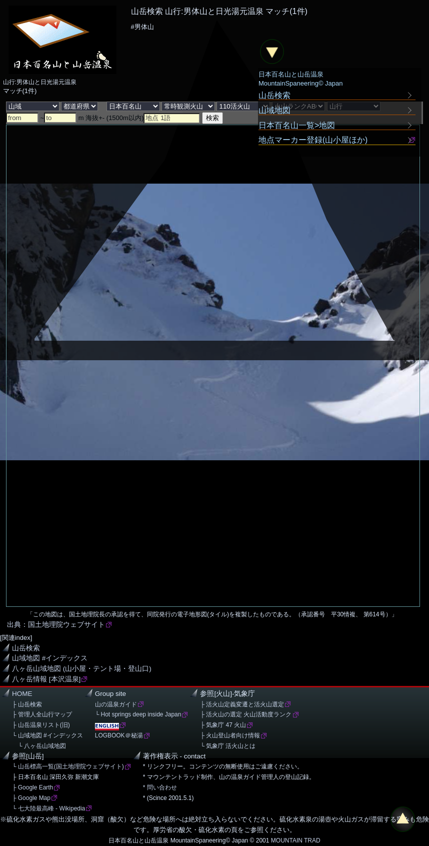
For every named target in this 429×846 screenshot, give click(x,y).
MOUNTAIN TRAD (295, 840)
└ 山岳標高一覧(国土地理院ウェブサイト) (68, 766)
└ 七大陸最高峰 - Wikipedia (48, 808)
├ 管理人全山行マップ (42, 714)
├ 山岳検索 (27, 704)
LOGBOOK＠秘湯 (119, 735)
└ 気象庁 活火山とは (228, 745)
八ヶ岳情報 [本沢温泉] (46, 679)
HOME (22, 693)
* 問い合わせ (160, 787)
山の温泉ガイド (116, 704)
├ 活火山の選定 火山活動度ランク (246, 714)
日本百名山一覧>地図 (297, 125)
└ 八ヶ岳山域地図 (39, 745)
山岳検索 (26, 648)
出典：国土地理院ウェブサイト (56, 624)
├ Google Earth (32, 787)
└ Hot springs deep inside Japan (138, 714)
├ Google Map (31, 797)
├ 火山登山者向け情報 (230, 735)
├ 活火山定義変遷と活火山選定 (242, 704)
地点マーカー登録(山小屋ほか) (313, 140)
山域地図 (274, 110)
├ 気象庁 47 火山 (223, 724)
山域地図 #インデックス (50, 658)
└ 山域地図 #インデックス (47, 735)
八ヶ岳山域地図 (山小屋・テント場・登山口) (82, 668)
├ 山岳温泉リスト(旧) (41, 724)
